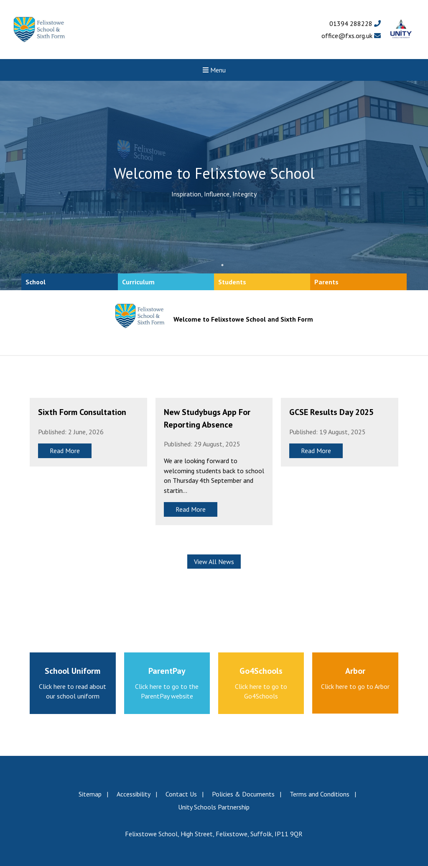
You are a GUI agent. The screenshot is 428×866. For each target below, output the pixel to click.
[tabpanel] (214, 185)
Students (232, 282)
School (35, 282)
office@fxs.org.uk (351, 35)
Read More (65, 450)
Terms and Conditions (319, 794)
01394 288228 (355, 23)
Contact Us (181, 794)
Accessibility (133, 794)
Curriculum (138, 282)
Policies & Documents (243, 794)
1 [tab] (222, 265)
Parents (326, 282)
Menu (214, 70)
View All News (214, 561)
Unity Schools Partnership (214, 807)
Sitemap (90, 794)
